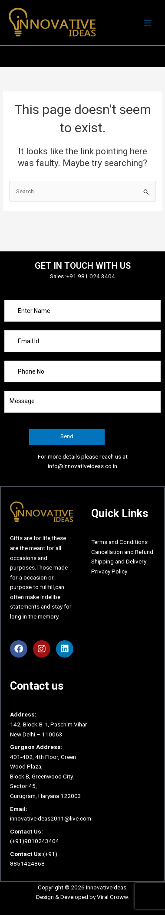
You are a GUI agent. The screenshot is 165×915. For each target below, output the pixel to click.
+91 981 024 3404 (90, 276)
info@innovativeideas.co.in (82, 465)
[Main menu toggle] (147, 22)
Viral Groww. (112, 896)
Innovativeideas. (107, 887)
